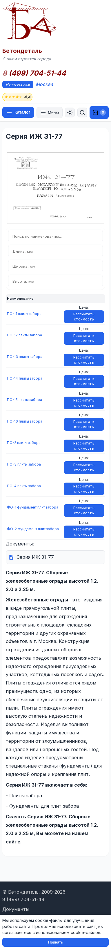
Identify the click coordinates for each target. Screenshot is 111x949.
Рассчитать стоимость (83, 316)
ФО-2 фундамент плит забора (33, 529)
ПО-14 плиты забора (24, 378)
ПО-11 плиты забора (24, 314)
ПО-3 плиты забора (24, 464)
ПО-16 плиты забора (24, 421)
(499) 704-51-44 (34, 73)
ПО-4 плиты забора (24, 486)
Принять (55, 942)
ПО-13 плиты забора (24, 357)
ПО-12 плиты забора (24, 335)
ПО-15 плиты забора (24, 399)
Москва (44, 84)
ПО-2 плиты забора (24, 442)
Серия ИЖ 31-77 (35, 557)
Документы (15, 909)
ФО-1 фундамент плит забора (32, 507)
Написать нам (18, 84)
